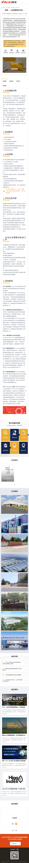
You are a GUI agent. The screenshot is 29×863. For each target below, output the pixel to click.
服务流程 (11, 81)
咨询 (16, 824)
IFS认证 (17, 7)
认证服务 (8, 7)
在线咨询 (14, 843)
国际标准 (13, 7)
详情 (13, 824)
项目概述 (4, 81)
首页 (4, 7)
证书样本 (18, 81)
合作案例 (4, 85)
